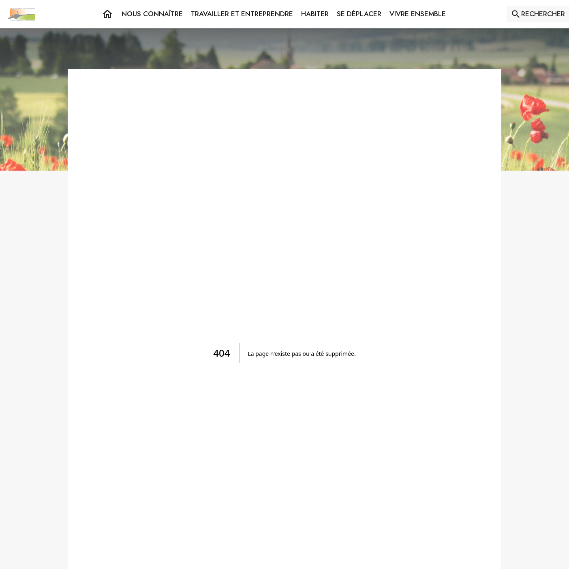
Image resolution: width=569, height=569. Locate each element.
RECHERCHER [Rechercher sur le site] (543, 14)
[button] (152, 14)
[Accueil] (22, 14)
